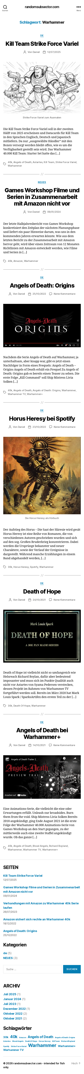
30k (10, 566)
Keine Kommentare (64, 293)
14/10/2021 (39, 745)
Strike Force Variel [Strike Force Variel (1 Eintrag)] (19, 1046)
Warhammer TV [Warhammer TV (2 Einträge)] (13, 1050)
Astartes (37, 162)
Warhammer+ (35, 394)
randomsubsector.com (42, 7)
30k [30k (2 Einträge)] (5, 1037)
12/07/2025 (54, 52)
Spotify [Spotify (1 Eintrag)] (6, 1046)
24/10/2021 (39, 599)
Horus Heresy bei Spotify (42, 418)
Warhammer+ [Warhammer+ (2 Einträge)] (67, 1046)
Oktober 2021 (12, 1018)
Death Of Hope (21, 705)
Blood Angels (40, 845)
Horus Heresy (21, 566)
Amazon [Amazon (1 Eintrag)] (22, 1037)
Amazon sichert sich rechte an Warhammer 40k (36, 919)
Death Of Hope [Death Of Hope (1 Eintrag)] (31, 1041)
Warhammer (15, 165)
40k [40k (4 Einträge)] (13, 1036)
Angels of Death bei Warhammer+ (42, 733)
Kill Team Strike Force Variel (42, 43)
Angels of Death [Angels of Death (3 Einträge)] (40, 1037)
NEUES (42, 182)
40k (10, 162)
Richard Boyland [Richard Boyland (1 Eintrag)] (68, 1041)
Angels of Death (22, 162)
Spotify (34, 566)
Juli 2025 (9, 994)
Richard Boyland (58, 845)
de (42, 35)
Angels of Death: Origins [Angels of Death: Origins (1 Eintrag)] (65, 1037)
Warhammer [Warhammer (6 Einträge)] (42, 1045)
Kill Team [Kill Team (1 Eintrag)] (56, 1041)
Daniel (36, 52)
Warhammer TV (17, 394)
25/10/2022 (39, 293)
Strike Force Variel (66, 162)
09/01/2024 (54, 211)
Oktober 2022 (12, 1013)
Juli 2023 (9, 1004)
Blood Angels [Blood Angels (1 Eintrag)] (18, 1041)
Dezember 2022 (14, 1008)
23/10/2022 (39, 426)
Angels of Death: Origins (42, 285)
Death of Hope (42, 591)
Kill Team (49, 162)
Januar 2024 (12, 999)
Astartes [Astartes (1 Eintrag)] (7, 1041)
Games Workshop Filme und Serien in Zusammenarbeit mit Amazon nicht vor (42, 197)
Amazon (18, 260)
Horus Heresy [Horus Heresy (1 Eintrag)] (44, 1041)
